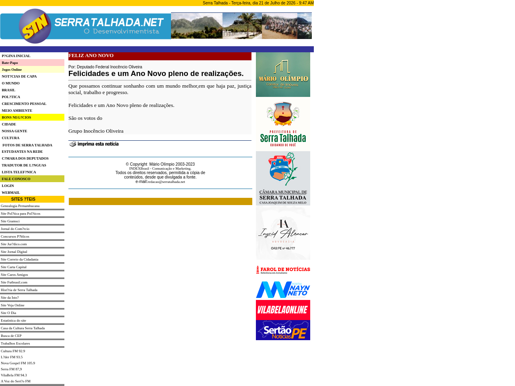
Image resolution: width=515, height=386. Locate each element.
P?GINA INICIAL (15, 56)
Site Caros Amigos (14, 275)
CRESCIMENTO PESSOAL (23, 104)
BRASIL (7, 90)
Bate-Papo (9, 63)
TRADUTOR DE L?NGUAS (23, 165)
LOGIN (7, 186)
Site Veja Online (13, 305)
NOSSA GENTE (13, 131)
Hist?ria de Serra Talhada (19, 290)
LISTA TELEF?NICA (18, 172)
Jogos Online (11, 70)
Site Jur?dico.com (14, 244)
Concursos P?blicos (15, 236)
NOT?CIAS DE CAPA (18, 76)
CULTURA (9, 138)
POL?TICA (10, 97)
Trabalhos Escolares (15, 343)
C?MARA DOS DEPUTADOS (24, 158)
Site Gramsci (10, 221)
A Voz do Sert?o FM (16, 381)
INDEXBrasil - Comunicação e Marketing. (160, 168)
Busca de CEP (11, 336)
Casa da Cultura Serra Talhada (23, 328)
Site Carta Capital (14, 267)
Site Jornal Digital (14, 252)
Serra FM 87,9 (11, 369)
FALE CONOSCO (15, 179)
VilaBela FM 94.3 (14, 375)
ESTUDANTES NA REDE (21, 152)
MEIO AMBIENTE (16, 111)
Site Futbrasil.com (14, 282)
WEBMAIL (10, 193)
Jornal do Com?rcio (15, 229)
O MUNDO (10, 83)
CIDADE (8, 124)
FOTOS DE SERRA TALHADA (27, 145)
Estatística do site (13, 320)
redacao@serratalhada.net (166, 182)
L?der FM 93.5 (12, 357)
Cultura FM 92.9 (13, 351)
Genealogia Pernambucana (20, 206)
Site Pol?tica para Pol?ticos (20, 213)
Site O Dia (8, 313)
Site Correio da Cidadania (19, 259)
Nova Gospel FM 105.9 (18, 363)
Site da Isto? (10, 298)
